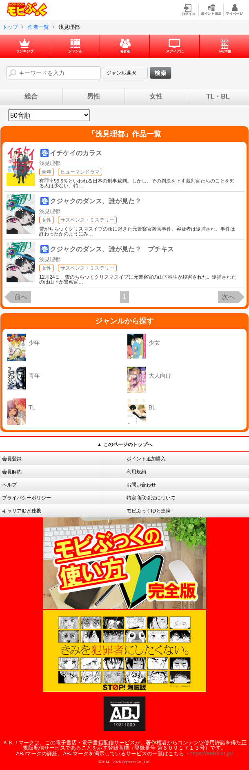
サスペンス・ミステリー (87, 220)
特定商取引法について (151, 498)
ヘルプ (9, 485)
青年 (46, 172)
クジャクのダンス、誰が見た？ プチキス (112, 249)
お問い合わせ (141, 485)
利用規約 (136, 472)
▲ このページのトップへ (124, 444)
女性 (155, 96)
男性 (93, 96)
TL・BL (218, 96)
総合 (31, 96)
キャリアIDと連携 (21, 511)
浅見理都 (49, 163)
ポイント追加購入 (146, 459)
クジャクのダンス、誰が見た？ (95, 201)
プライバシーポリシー (26, 498)
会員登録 (12, 459)
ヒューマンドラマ (80, 172)
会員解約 (12, 472)
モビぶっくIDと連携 (149, 511)
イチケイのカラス (76, 153)
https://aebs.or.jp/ (211, 753)
